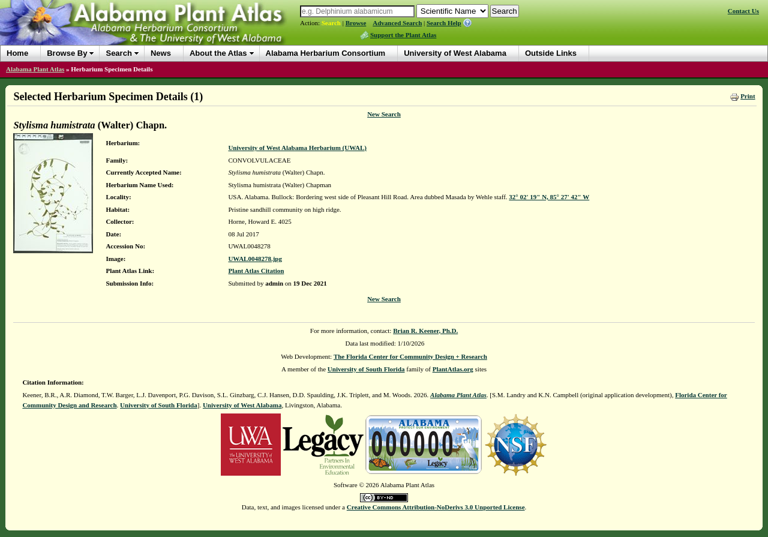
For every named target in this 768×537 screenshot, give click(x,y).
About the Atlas (218, 53)
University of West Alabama (455, 53)
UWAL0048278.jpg (255, 258)
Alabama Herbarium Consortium (326, 53)
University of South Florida (366, 369)
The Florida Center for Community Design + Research (410, 356)
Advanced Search (397, 22)
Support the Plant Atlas (403, 34)
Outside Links (551, 53)
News (161, 53)
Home (17, 53)
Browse (356, 22)
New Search (384, 114)
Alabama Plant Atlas (35, 69)
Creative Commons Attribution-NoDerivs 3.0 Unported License (436, 507)
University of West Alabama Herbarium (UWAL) (297, 147)
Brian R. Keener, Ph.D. (425, 330)
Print (747, 96)
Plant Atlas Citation (256, 270)
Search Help (444, 22)
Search (331, 22)
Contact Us (743, 10)
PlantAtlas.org (453, 369)
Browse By (67, 53)
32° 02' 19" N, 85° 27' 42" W (549, 196)
